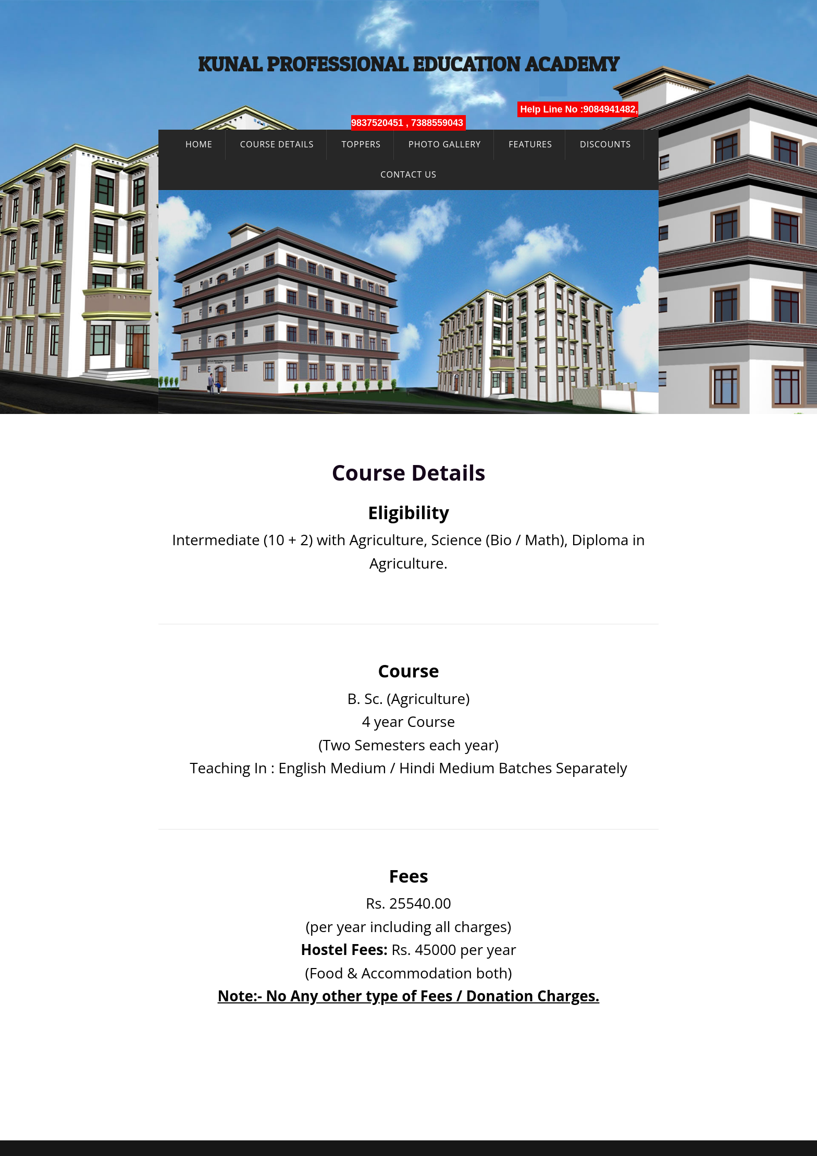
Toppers (360, 144)
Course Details (277, 144)
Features (530, 144)
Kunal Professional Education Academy (409, 64)
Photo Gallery (444, 144)
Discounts (605, 144)
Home (199, 144)
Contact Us (408, 174)
